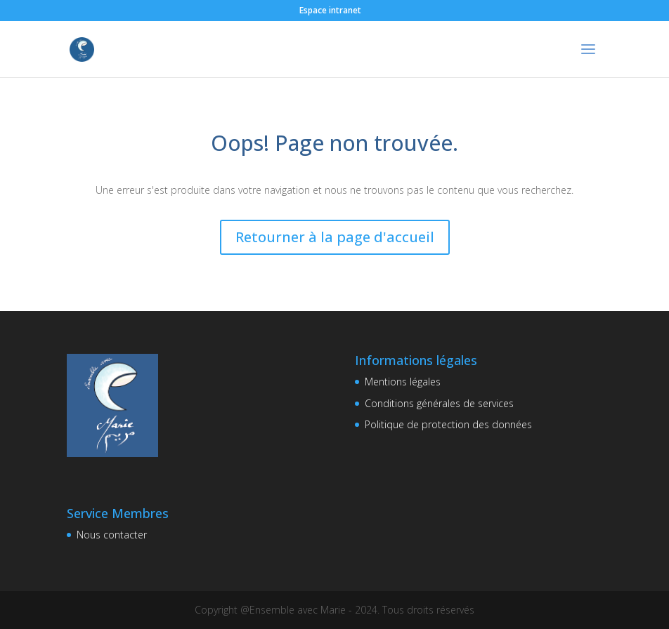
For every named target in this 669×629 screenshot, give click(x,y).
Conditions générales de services (439, 403)
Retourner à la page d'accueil (334, 236)
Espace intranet (330, 10)
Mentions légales (403, 381)
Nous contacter (112, 534)
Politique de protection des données (448, 424)
